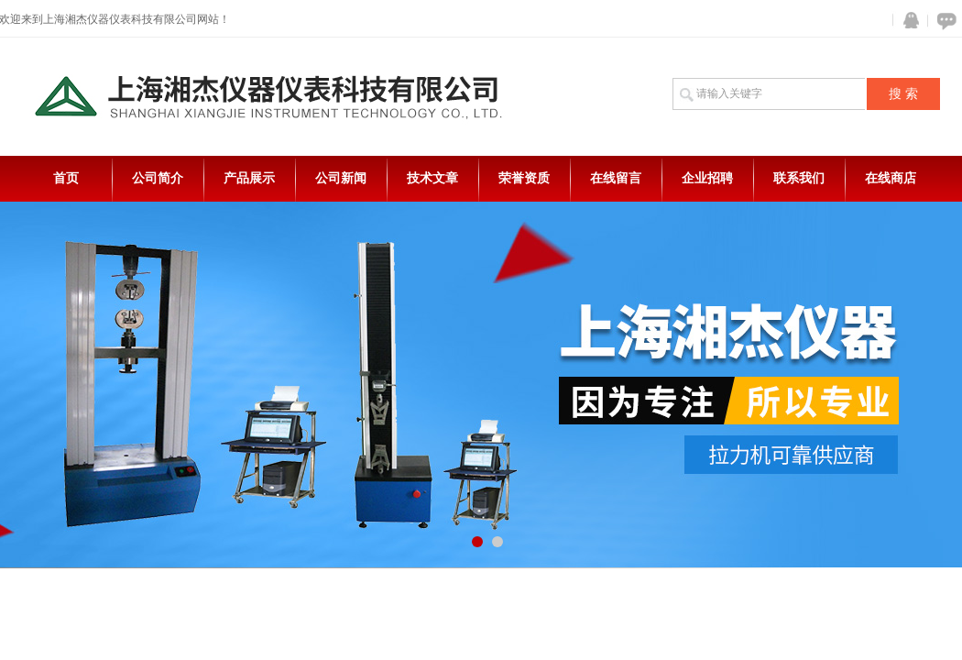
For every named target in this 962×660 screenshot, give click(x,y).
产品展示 (249, 178)
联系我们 (799, 178)
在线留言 (615, 178)
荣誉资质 (524, 178)
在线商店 (890, 178)
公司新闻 (340, 178)
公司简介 (157, 178)
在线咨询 (943, 20)
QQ (907, 20)
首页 (66, 178)
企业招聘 (707, 178)
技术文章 (432, 178)
